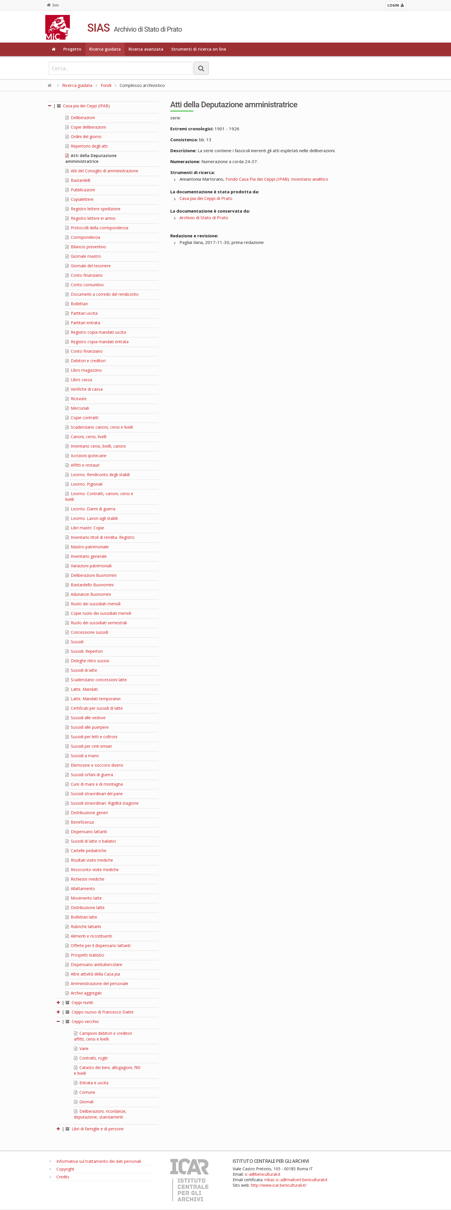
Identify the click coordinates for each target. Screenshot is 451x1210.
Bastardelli (77, 180)
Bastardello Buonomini (89, 584)
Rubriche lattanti (83, 926)
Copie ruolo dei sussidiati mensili (98, 613)
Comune (84, 1092)
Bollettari (76, 303)
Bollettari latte (81, 917)
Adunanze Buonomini (88, 594)
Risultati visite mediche (89, 860)
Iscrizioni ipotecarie (85, 455)
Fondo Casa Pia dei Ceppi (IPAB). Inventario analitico (277, 179)
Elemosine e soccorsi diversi (94, 765)
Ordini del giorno (83, 136)
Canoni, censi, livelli (85, 436)
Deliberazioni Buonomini (90, 575)
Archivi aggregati (83, 993)
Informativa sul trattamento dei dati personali (95, 1161)
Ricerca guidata (105, 49)
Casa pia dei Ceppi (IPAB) (83, 105)
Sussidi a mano (82, 755)
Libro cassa (78, 379)
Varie (81, 1048)
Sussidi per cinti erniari (88, 746)
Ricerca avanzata (146, 49)
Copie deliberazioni (85, 127)
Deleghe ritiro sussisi (87, 660)
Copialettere (79, 199)
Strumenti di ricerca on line (198, 49)
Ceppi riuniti (79, 1002)
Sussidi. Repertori (84, 651)
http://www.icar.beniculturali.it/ (279, 1185)
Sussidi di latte (81, 670)
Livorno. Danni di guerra (90, 509)
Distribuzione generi (86, 812)
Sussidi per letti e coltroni (91, 736)
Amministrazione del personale (96, 983)
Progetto (72, 49)
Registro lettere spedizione (93, 208)
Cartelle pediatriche (85, 850)
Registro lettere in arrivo (90, 218)
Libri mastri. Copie (84, 527)
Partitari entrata (82, 322)
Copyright (61, 1169)
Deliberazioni (80, 117)
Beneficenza (79, 822)
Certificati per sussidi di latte (94, 708)
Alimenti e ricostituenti (88, 936)
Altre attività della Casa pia (92, 974)
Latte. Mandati (81, 689)
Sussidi (74, 641)
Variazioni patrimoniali (88, 565)
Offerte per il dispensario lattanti (98, 945)
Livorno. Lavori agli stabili (91, 518)
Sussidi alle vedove (85, 717)
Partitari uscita (81, 313)
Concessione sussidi (86, 632)
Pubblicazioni (80, 189)
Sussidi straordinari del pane (94, 793)
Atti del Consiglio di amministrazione (101, 170)
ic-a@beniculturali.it (262, 1174)
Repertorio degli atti (86, 146)
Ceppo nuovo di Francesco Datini (99, 1012)
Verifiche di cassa (84, 389)
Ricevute (76, 398)
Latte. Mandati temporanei (93, 698)
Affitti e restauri (82, 465)
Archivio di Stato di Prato (203, 217)
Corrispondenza (82, 237)
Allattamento (80, 888)
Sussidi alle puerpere (87, 727)
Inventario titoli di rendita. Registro (100, 537)
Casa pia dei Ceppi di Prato (205, 198)
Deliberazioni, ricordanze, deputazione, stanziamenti (100, 1114)
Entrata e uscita (91, 1082)
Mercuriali (77, 408)
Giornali (83, 1101)
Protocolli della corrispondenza (96, 227)
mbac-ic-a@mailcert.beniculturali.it (296, 1179)
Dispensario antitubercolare (93, 964)
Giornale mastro (83, 256)
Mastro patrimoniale (87, 546)
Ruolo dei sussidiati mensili (93, 603)
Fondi (106, 85)
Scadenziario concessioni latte (96, 679)
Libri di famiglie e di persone (95, 1128)
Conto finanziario (84, 275)
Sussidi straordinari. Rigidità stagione (102, 803)
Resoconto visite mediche (92, 869)
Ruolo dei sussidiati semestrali (96, 622)
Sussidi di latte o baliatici (90, 841)
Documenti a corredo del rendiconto (102, 294)
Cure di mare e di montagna (94, 784)
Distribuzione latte (85, 907)
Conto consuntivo (84, 284)
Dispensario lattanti (86, 831)
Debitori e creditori (85, 360)
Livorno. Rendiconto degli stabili (97, 474)
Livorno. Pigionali (83, 484)
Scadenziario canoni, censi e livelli (99, 427)
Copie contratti (81, 417)
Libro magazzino (83, 370)
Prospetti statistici (84, 955)
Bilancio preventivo (85, 246)
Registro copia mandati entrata (97, 341)
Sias (53, 5)
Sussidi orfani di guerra (89, 774)
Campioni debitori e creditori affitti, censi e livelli (103, 1036)
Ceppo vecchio (82, 1021)
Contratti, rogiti (91, 1058)
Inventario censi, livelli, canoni (95, 446)
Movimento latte (83, 898)
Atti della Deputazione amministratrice (90, 158)
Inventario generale (86, 556)
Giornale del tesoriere (88, 265)
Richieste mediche (84, 879)
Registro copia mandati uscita (95, 332)
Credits (59, 1177)
